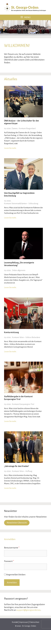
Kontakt (15, 622)
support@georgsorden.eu (28, 610)
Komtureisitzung (11, 332)
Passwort (9, 561)
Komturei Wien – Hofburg (22, 471)
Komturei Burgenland (27, 128)
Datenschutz (34, 622)
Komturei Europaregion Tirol (23, 404)
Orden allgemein (18, 270)
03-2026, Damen (11, 128)
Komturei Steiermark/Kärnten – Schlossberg (21, 203)
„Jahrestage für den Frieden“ (16, 466)
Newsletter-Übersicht (17, 522)
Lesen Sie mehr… (10, 148)
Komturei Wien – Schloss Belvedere (26, 337)
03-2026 (7, 201)
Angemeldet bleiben (14, 574)
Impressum (23, 622)
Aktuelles (10, 79)
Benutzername (11, 547)
